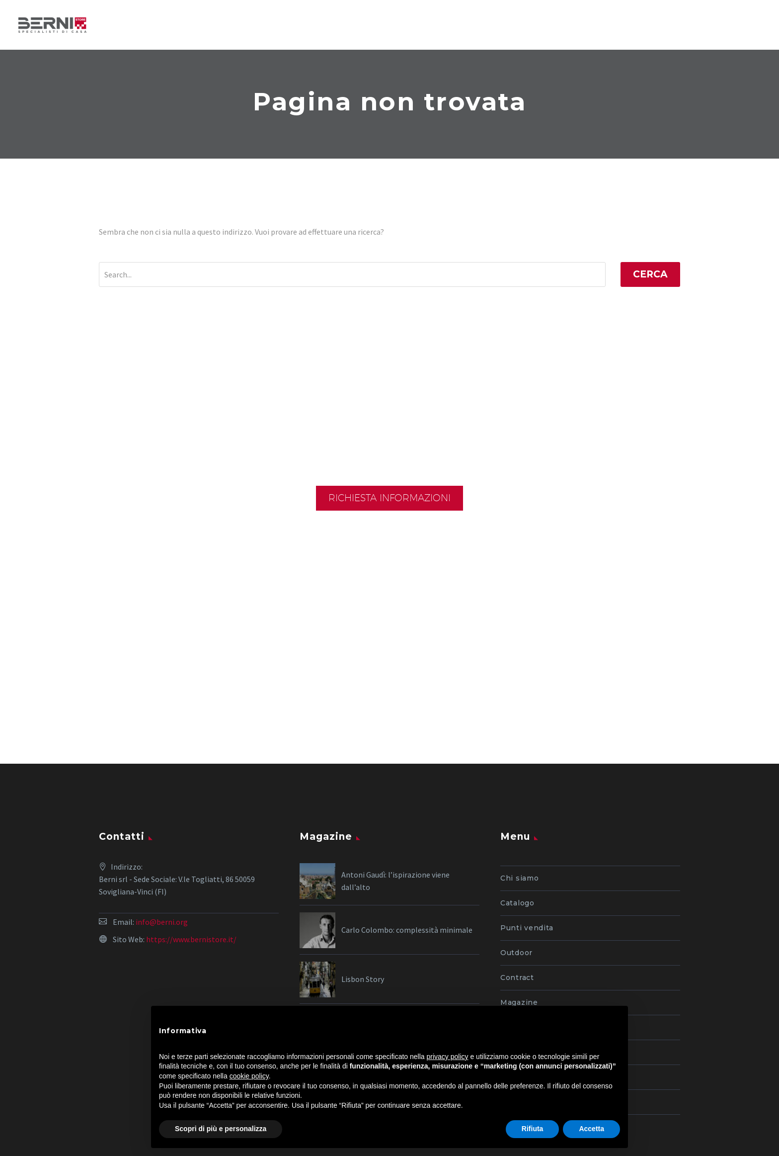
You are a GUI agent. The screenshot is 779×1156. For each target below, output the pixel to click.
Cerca (650, 274)
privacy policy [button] (447, 1057)
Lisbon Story (362, 899)
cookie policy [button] (249, 1076)
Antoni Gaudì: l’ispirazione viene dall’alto (395, 801)
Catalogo (517, 823)
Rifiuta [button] (533, 1129)
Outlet (512, 947)
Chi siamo (519, 798)
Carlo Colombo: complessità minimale (406, 850)
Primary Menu (751, 24)
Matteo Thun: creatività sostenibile (401, 949)
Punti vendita (526, 848)
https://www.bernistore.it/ (191, 860)
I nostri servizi (528, 972)
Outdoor (516, 873)
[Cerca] (352, 274)
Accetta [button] (591, 1129)
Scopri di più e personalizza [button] (220, 1129)
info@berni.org (162, 842)
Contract (517, 897)
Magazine (519, 922)
